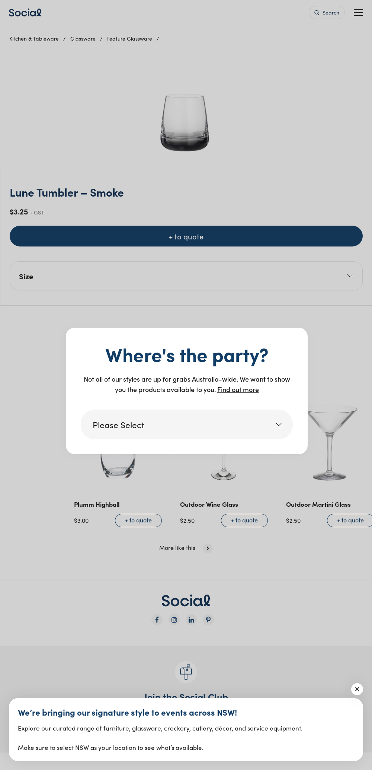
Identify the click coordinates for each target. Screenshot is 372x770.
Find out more (238, 389)
